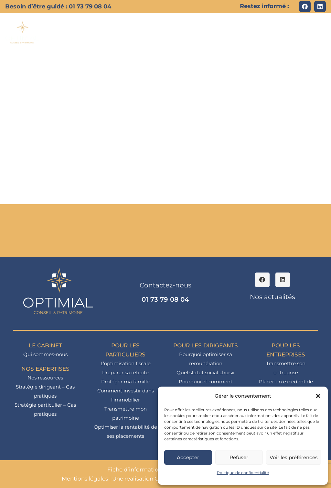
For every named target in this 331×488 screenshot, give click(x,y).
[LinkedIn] (320, 6)
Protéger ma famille (125, 381)
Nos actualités (272, 297)
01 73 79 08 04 (165, 299)
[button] (318, 396)
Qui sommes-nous (45, 354)
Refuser (239, 457)
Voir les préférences (294, 457)
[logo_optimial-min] (22, 32)
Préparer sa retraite (125, 372)
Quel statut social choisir (205, 372)
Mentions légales (85, 478)
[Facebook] (305, 6)
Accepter (188, 457)
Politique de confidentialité (243, 472)
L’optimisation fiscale (126, 363)
